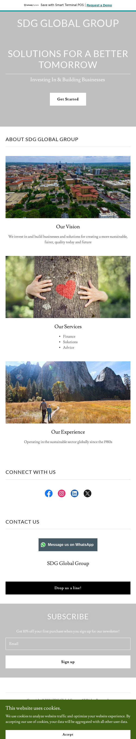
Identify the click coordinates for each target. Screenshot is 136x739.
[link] (68, 25)
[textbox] (68, 644)
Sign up (68, 662)
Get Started (68, 99)
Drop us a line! (67, 588)
